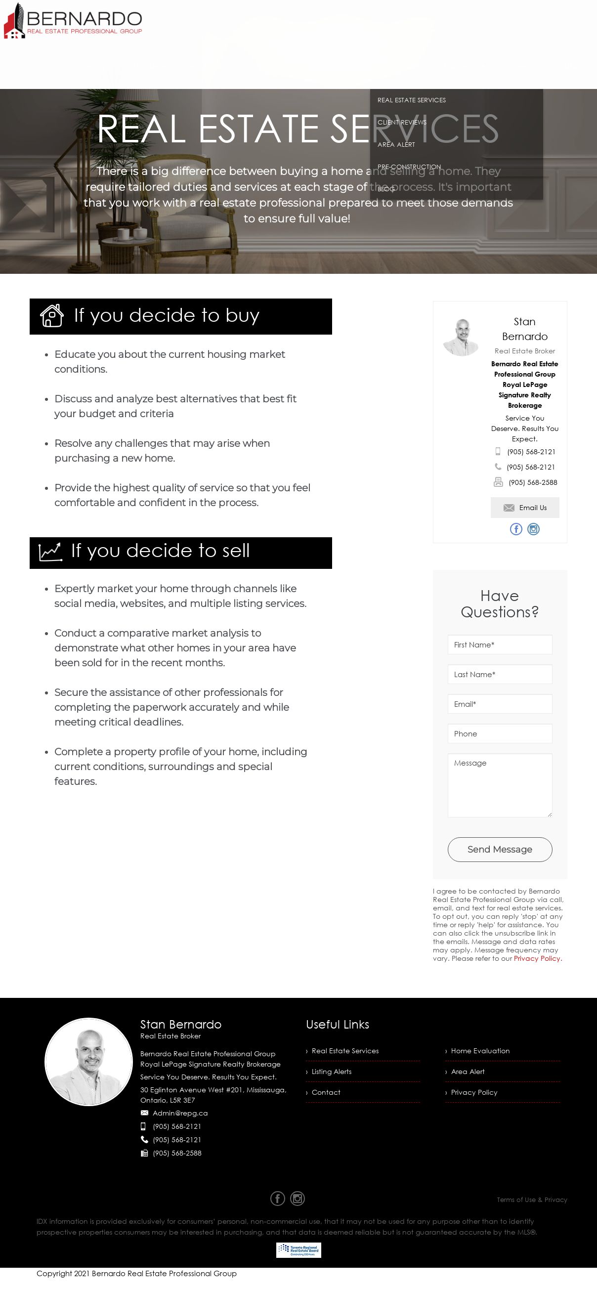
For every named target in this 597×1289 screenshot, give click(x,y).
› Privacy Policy (471, 1092)
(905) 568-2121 (531, 451)
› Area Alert (465, 1071)
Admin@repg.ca (180, 1113)
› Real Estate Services (342, 1050)
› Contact (323, 1092)
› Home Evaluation (477, 1050)
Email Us (525, 507)
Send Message (500, 849)
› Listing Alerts (328, 1071)
